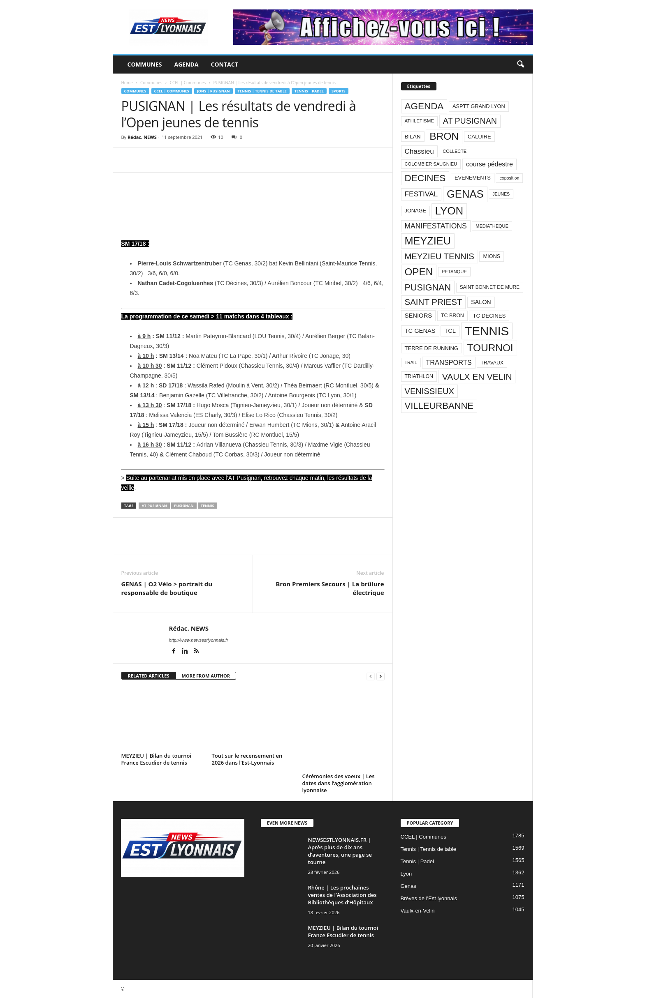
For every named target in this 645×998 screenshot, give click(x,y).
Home (127, 82)
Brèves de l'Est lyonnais (429, 898)
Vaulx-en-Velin (418, 911)
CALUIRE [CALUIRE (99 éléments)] (479, 137)
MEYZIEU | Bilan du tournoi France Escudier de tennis (156, 759)
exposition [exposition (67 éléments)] (509, 177)
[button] (520, 64)
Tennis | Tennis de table (262, 91)
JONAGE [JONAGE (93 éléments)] (415, 210)
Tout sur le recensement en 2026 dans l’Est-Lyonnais (247, 759)
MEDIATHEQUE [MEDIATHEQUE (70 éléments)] (492, 226)
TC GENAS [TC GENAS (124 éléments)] (420, 330)
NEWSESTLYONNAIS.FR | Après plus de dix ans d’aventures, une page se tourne (340, 851)
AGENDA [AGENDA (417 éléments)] (424, 106)
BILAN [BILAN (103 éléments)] (413, 137)
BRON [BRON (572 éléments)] (444, 136)
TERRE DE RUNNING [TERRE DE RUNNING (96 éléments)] (431, 348)
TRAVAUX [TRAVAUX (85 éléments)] (491, 363)
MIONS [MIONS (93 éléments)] (491, 256)
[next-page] (380, 676)
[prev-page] (371, 676)
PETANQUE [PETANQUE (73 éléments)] (454, 271)
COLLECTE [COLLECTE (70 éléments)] (454, 151)
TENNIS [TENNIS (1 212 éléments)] (487, 331)
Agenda (186, 64)
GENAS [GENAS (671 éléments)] (465, 194)
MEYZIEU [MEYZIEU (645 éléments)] (428, 241)
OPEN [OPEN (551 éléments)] (419, 271)
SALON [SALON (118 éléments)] (481, 302)
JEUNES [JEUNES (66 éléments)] (501, 193)
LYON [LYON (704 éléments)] (449, 211)
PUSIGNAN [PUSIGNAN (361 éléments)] (428, 287)
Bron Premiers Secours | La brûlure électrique (330, 588)
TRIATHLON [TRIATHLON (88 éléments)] (419, 376)
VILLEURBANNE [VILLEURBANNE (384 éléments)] (439, 406)
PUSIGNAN (184, 505)
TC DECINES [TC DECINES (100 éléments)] (489, 316)
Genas (408, 886)
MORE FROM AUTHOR (206, 676)
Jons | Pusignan (213, 91)
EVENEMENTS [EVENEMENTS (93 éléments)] (473, 178)
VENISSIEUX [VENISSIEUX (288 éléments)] (429, 391)
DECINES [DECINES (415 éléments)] (425, 178)
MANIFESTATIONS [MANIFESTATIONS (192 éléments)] (436, 226)
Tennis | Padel (309, 91)
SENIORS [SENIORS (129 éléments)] (418, 315)
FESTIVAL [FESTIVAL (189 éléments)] (421, 194)
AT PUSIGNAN (154, 505)
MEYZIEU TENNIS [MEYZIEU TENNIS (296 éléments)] (439, 256)
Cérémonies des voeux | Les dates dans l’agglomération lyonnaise (338, 783)
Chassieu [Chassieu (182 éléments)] (419, 151)
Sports (339, 91)
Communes (145, 64)
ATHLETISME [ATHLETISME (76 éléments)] (419, 120)
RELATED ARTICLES (148, 676)
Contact (224, 64)
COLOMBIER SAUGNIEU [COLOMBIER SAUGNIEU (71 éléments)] (431, 163)
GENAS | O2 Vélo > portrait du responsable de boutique (167, 588)
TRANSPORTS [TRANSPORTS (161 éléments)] (448, 362)
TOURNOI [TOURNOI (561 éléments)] (490, 347)
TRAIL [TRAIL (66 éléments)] (411, 362)
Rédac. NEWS (142, 137)
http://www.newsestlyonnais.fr (198, 640)
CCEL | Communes (188, 82)
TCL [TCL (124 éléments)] (450, 330)
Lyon (406, 874)
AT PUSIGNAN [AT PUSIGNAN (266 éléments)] (470, 120)
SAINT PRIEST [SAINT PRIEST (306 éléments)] (433, 302)
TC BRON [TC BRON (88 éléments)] (452, 315)
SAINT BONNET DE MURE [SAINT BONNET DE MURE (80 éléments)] (490, 287)
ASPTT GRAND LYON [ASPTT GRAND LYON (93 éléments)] (478, 106)
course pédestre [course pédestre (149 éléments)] (489, 164)
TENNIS (207, 505)
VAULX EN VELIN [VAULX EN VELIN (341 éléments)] (477, 376)
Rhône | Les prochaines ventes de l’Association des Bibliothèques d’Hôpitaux (342, 895)
